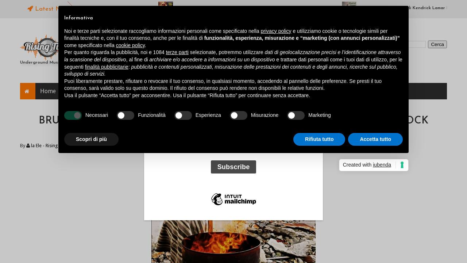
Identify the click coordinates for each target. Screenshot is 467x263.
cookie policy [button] (130, 45)
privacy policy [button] (276, 31)
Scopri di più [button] (91, 139)
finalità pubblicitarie (106, 67)
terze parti (177, 52)
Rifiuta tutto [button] (319, 139)
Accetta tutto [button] (375, 139)
